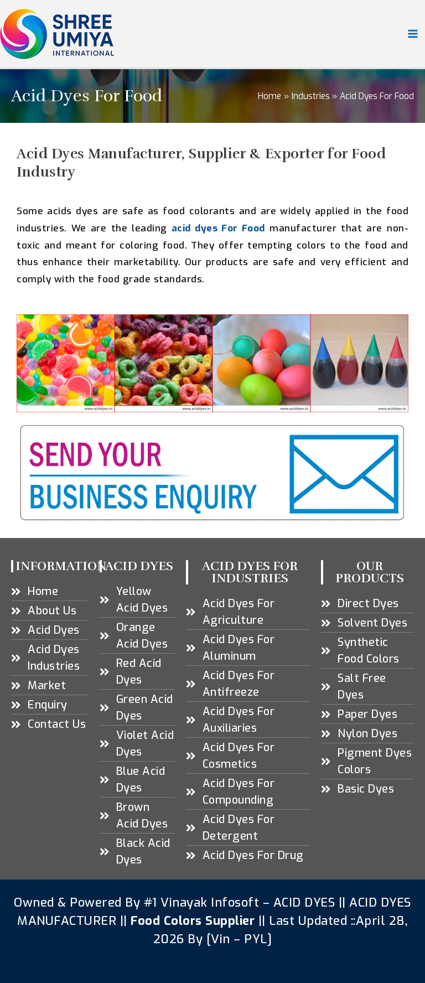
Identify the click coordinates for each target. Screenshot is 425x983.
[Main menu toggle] (413, 33)
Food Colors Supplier (193, 921)
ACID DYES (304, 902)
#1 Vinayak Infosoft (203, 902)
